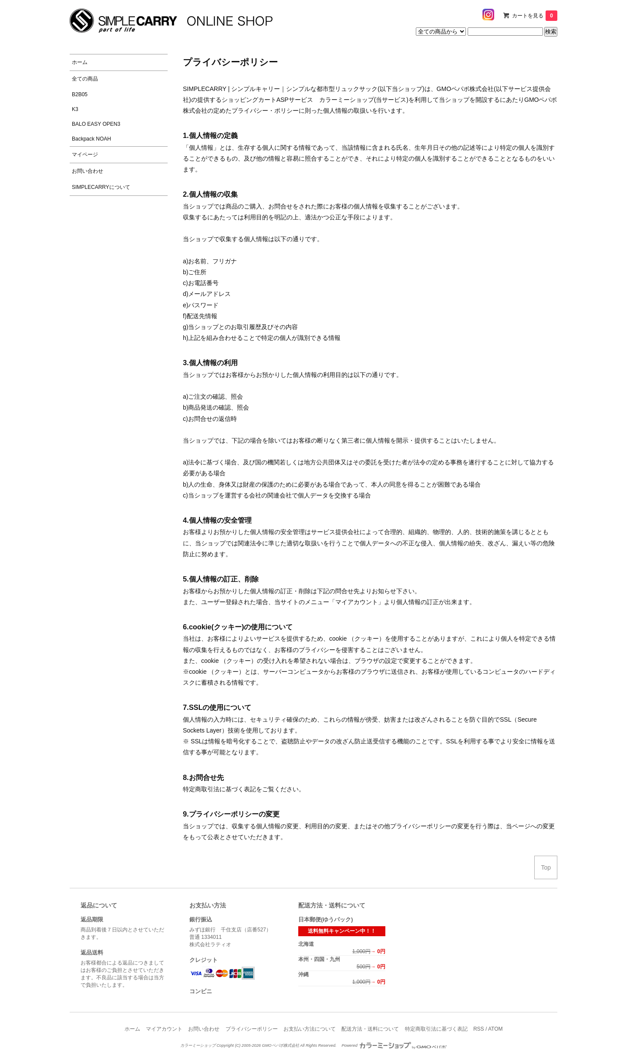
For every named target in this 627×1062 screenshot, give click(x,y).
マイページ (85, 154)
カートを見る (534, 16)
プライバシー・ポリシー (265, 110)
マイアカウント (164, 1029)
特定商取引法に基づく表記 (436, 1029)
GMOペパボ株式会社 (465, 88)
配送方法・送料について (370, 1029)
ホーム (132, 1029)
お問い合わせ (203, 1029)
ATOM (495, 1029)
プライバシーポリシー (252, 1029)
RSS (478, 1029)
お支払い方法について (309, 1029)
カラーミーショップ (346, 99)
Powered (394, 1045)
